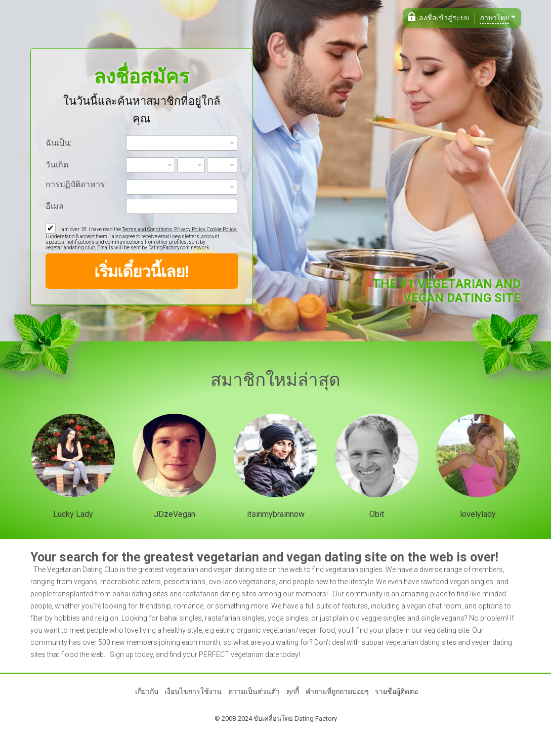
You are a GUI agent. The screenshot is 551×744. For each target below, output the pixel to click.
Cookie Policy (221, 229)
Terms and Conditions (147, 229)
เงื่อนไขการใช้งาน (193, 691)
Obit (376, 514)
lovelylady (478, 514)
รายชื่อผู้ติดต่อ (396, 691)
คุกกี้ (292, 691)
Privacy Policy (189, 229)
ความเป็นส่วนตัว (254, 691)
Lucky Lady (73, 514)
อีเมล (55, 206)
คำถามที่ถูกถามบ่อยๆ (337, 691)
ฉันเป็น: (58, 143)
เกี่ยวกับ (146, 691)
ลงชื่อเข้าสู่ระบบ (444, 18)
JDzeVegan (174, 514)
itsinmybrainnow (276, 514)
